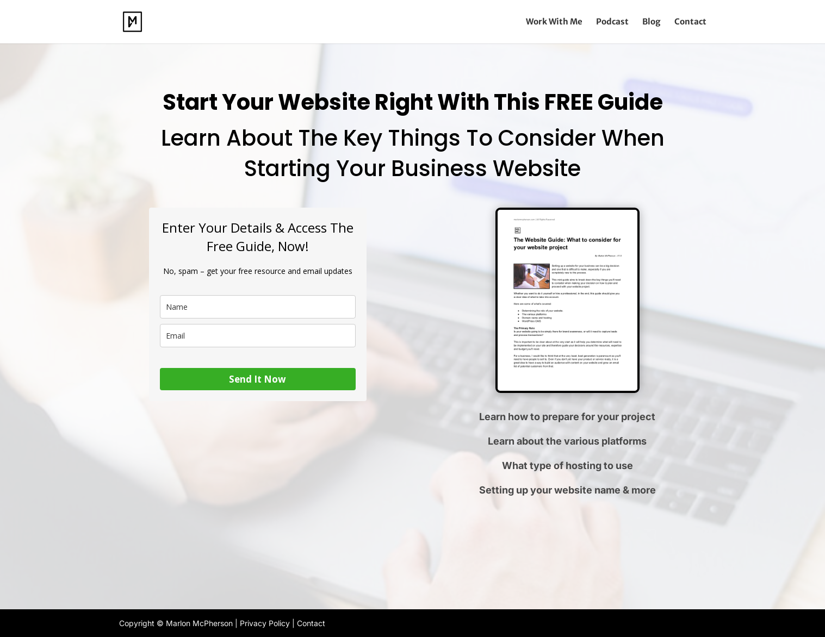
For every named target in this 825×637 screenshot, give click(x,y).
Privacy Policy (265, 623)
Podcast (612, 22)
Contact (690, 22)
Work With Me (554, 22)
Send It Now (257, 379)
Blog (651, 22)
